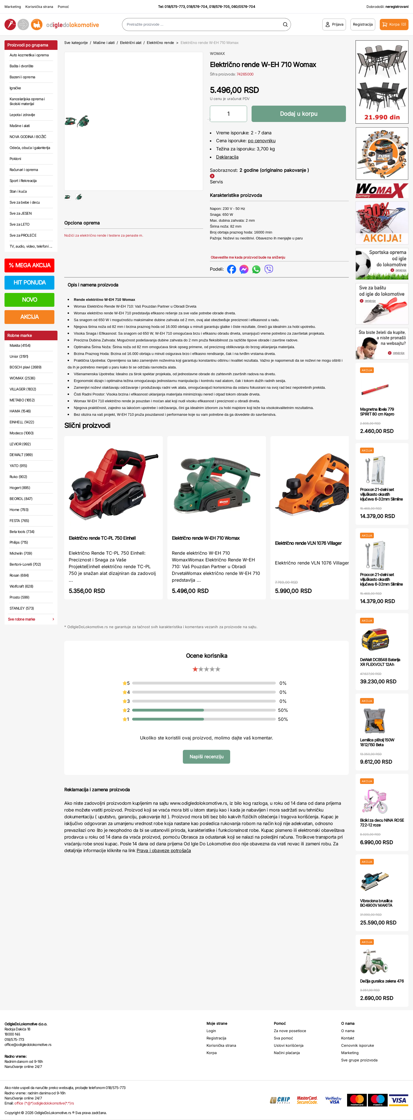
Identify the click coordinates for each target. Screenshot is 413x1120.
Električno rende (160, 42)
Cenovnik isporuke (357, 1045)
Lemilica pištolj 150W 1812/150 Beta (377, 742)
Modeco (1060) (22, 433)
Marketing (13, 7)
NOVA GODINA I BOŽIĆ (28, 136)
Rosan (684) (19, 575)
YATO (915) (18, 465)
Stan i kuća (18, 191)
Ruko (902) (18, 476)
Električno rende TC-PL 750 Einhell (102, 538)
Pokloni (15, 158)
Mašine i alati (20, 125)
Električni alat (130, 42)
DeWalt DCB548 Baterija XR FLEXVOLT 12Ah (380, 662)
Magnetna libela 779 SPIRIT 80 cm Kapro (377, 411)
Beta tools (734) (22, 531)
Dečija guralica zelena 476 (382, 981)
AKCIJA (29, 317)
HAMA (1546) (20, 411)
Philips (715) (19, 542)
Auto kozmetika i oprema (29, 55)
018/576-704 (196, 7)
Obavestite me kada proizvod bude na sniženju (248, 257)
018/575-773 (175, 7)
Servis (216, 182)
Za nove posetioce (290, 1030)
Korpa (212, 1052)
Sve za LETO (20, 224)
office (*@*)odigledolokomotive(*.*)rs (44, 1103)
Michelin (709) (21, 553)
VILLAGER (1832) (23, 389)
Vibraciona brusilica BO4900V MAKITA (376, 903)
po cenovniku (261, 140)
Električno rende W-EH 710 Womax (205, 538)
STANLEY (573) (22, 608)
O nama (347, 1030)
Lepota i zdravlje (22, 114)
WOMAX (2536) (22, 378)
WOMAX (217, 53)
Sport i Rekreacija (23, 180)
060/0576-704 (243, 7)
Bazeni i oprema (22, 77)
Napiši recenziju (206, 756)
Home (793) (19, 509)
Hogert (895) (20, 487)
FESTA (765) (19, 520)
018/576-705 (219, 7)
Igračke (15, 88)
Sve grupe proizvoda (359, 1060)
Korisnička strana (39, 7)
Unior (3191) (19, 356)
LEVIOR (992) (20, 444)
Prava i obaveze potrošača (164, 850)
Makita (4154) (20, 345)
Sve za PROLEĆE (23, 235)
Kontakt (347, 1038)
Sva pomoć (283, 1038)
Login (211, 1030)
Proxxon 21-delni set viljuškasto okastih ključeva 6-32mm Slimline (381, 494)
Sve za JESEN (21, 213)
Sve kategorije (76, 42)
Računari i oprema (24, 169)
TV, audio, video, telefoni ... (31, 246)
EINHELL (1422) (22, 422)
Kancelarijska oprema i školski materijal (27, 101)
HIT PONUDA (30, 282)
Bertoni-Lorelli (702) (25, 564)
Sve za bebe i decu (25, 202)
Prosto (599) (19, 597)
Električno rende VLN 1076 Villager (308, 543)
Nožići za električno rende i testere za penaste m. (103, 253)
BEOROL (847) (21, 498)
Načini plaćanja (287, 1052)
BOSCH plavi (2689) (25, 367)
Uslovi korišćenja (288, 1045)
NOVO (29, 299)
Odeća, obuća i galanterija (30, 147)
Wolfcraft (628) (21, 586)
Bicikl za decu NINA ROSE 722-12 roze (382, 822)
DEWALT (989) (21, 454)
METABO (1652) (22, 400)
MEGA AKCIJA (29, 265)
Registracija (216, 1038)
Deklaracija (227, 157)
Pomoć (63, 7)
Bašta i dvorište (22, 66)
